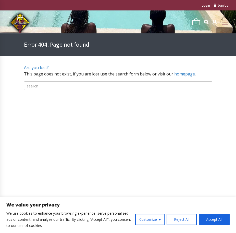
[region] (118, 215)
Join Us (221, 5)
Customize (148, 219)
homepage (184, 74)
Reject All (181, 219)
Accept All (214, 219)
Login (206, 5)
